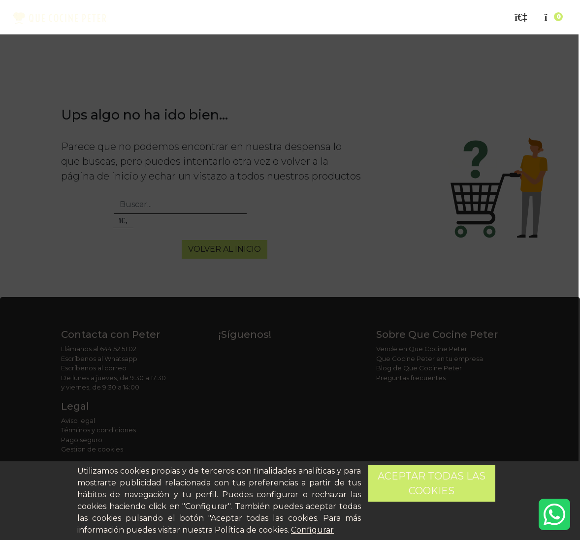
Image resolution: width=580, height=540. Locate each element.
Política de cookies (251, 530)
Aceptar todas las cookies (431, 483)
